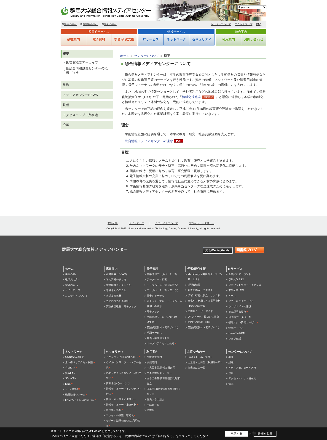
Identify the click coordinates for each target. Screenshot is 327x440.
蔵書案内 (73, 39)
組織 (66, 85)
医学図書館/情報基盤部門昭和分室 (163, 381)
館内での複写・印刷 (199, 322)
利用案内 (228, 39)
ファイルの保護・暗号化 (120, 415)
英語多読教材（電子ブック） (122, 306)
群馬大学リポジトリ (158, 338)
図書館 (150, 410)
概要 (66, 54)
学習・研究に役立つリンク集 (204, 295)
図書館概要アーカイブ (82, 62)
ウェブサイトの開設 (239, 306)
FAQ (259, 24)
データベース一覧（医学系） (163, 285)
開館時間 (152, 362)
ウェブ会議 (234, 338)
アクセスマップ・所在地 (80, 115)
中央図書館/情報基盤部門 (161, 367)
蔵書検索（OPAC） (117, 274)
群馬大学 (112, 223)
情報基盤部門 (154, 356)
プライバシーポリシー (201, 223)
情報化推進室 (191, 97)
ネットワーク (176, 39)
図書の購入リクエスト (200, 290)
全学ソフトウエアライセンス (244, 285)
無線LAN (70, 373)
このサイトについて (166, 223)
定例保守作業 (113, 409)
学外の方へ (110, 24)
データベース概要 (157, 279)
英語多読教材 (113, 295)
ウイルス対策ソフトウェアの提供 (123, 365)
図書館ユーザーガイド (200, 311)
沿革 (66, 125)
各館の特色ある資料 (117, 301)
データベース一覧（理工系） (163, 290)
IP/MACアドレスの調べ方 (79, 399)
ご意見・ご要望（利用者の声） (205, 362)
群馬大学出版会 (155, 399)
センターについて (221, 24)
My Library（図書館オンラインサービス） (205, 277)
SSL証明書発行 (237, 311)
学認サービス (154, 332)
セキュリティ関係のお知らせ (122, 356)
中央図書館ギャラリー (159, 373)
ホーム (125, 56)
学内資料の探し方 (116, 279)
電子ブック (153, 311)
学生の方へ (70, 24)
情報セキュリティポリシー (121, 399)
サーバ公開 (71, 389)
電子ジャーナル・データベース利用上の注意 (164, 303)
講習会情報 (194, 284)
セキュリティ (201, 39)
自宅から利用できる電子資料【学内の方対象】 (204, 303)
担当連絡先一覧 (196, 367)
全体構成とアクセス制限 (79, 362)
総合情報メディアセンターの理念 (149, 141)
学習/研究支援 (124, 39)
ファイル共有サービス (241, 301)
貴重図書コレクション (118, 285)
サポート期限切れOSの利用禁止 (123, 423)
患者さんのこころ (116, 290)
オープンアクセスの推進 (160, 343)
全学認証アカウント (239, 274)
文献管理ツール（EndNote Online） (162, 319)
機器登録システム (75, 394)
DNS (68, 383)
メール (232, 295)
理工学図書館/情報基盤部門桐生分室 (163, 391)
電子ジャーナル (155, 295)
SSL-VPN (70, 378)
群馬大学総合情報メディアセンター (113, 11)
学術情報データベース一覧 (162, 274)
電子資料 (98, 39)
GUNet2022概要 (74, 356)
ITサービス (151, 39)
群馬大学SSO (236, 279)
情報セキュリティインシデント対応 (123, 391)
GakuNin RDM (236, 333)
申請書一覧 (153, 404)
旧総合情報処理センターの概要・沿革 (87, 70)
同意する (236, 433)
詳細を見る (265, 433)
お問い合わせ (253, 39)
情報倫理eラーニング (118, 383)
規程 (66, 105)
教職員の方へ (90, 24)
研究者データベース (239, 317)
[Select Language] (251, 7)
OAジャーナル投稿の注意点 (203, 316)
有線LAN (70, 367)
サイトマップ (136, 223)
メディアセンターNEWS (80, 95)
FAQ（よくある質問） (200, 356)
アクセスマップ (243, 24)
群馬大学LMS (236, 290)
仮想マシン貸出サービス (242, 322)
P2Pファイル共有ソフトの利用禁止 (123, 375)
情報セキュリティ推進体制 (121, 404)
